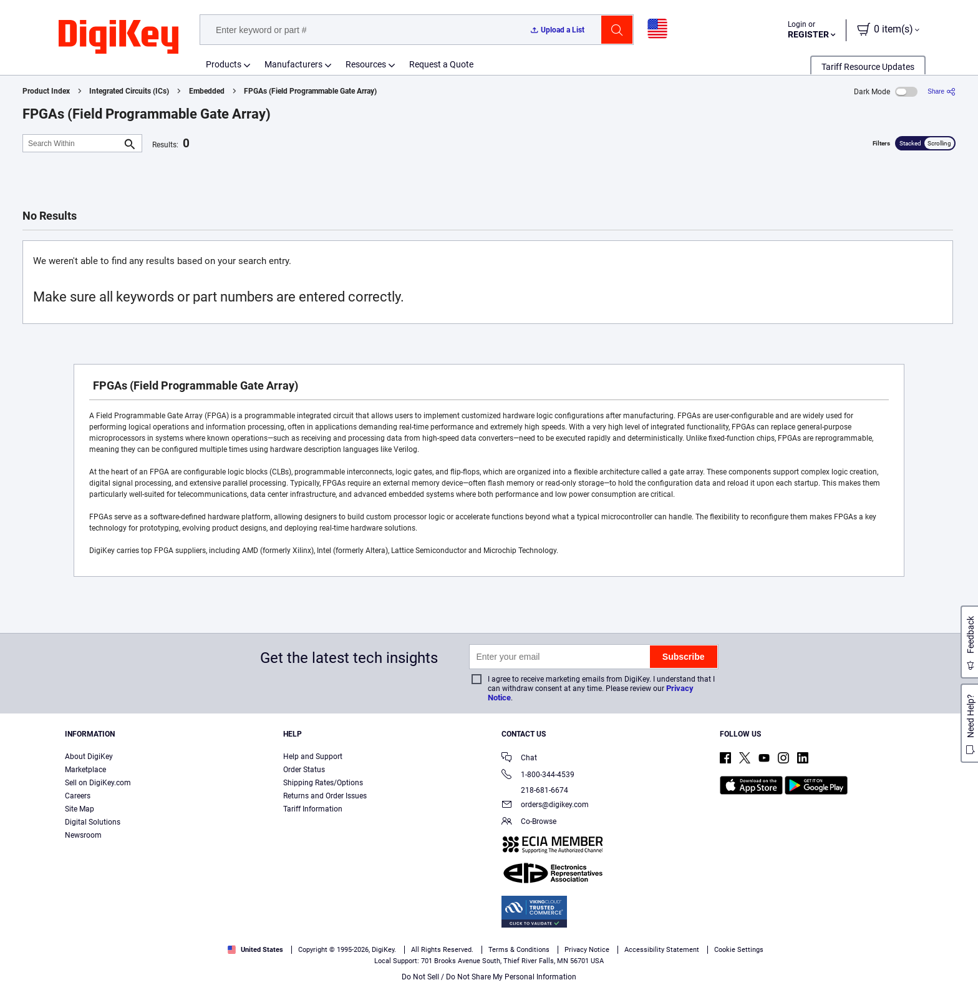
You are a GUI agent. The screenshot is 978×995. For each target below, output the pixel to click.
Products (223, 64)
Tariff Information (312, 809)
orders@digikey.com (545, 805)
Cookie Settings (738, 950)
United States (255, 950)
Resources (366, 64)
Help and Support (312, 756)
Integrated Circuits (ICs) (129, 91)
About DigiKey (89, 756)
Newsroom (83, 835)
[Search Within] (72, 143)
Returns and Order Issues (325, 796)
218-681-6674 (534, 790)
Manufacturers (293, 64)
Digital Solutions (92, 822)
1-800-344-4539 (537, 776)
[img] (118, 37)
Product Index (46, 91)
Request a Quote (441, 64)
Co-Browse (528, 822)
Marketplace (85, 769)
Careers (77, 796)
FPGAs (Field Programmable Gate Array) (310, 91)
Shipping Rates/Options (323, 782)
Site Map (79, 809)
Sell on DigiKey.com (98, 782)
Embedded (207, 91)
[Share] (941, 91)
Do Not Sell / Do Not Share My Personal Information (489, 977)
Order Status (304, 769)
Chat (519, 759)
